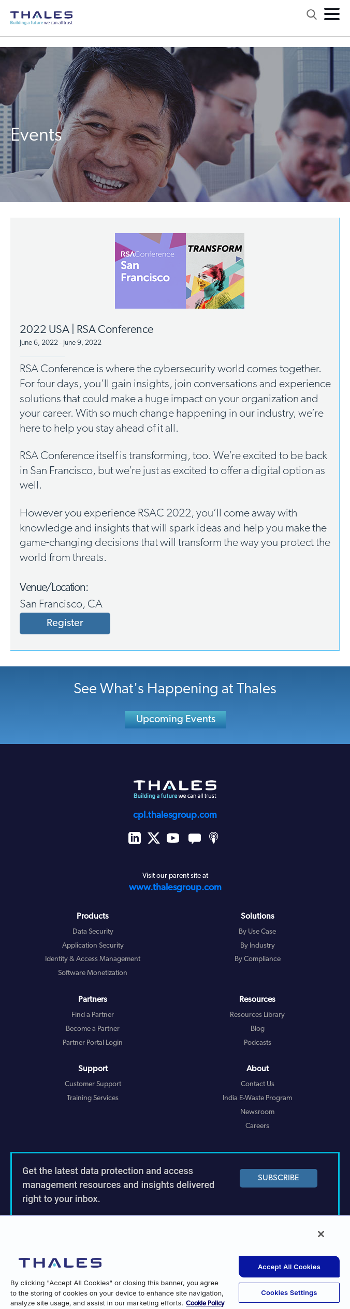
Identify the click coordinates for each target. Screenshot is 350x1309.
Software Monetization (92, 973)
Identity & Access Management (92, 959)
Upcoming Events (176, 719)
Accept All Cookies (289, 1266)
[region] (175, 1261)
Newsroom (257, 1112)
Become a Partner (93, 1029)
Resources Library (257, 1015)
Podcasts (257, 1043)
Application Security (93, 946)
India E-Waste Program (257, 1098)
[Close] (321, 1234)
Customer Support (93, 1084)
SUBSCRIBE (278, 1178)
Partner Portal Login (93, 1043)
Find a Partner (92, 1015)
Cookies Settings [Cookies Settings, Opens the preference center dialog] (289, 1292)
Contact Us (257, 1084)
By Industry (257, 946)
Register (65, 623)
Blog (258, 1029)
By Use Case (257, 932)
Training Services (93, 1098)
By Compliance (258, 959)
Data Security (92, 932)
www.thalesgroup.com (175, 888)
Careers (257, 1126)
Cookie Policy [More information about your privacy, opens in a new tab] (205, 1303)
